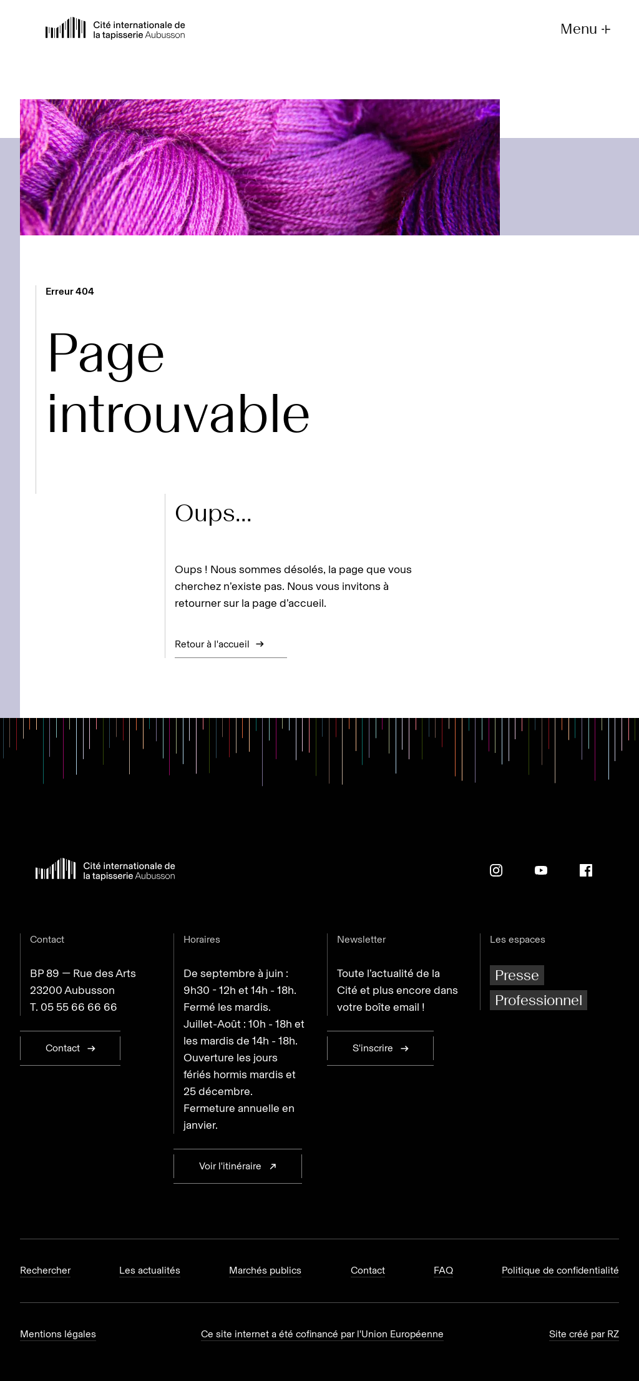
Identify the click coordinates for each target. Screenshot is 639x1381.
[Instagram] (496, 870)
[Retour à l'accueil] (115, 29)
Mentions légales (58, 1334)
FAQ (443, 1270)
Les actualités (149, 1270)
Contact (368, 1270)
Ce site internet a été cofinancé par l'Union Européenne (322, 1334)
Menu (586, 29)
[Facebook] (585, 870)
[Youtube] (541, 870)
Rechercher (45, 1270)
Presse (517, 975)
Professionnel (538, 1000)
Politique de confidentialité (560, 1270)
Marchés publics (265, 1270)
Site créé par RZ (584, 1334)
